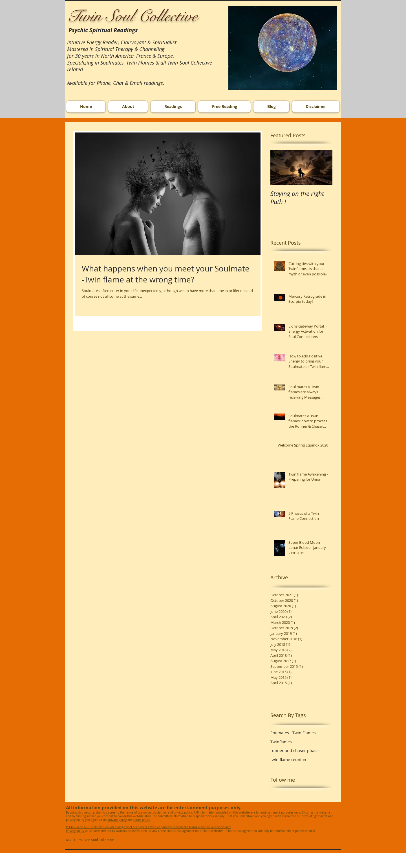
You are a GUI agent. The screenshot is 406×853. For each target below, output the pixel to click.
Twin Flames (304, 732)
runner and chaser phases (295, 750)
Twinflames (281, 741)
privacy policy (117, 820)
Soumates (279, 732)
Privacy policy (75, 831)
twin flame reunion (288, 759)
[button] (282, 48)
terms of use (141, 820)
